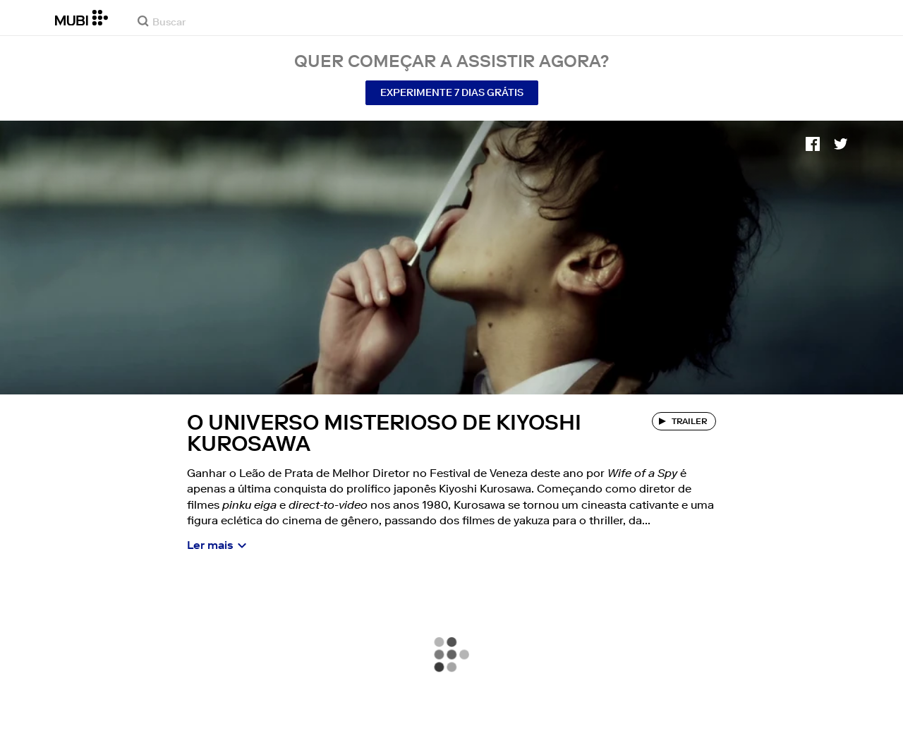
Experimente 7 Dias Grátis (451, 92)
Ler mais (210, 544)
